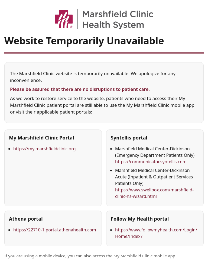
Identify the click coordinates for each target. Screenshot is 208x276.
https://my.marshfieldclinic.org (44, 149)
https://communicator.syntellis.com (151, 162)
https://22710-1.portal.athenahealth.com (54, 230)
